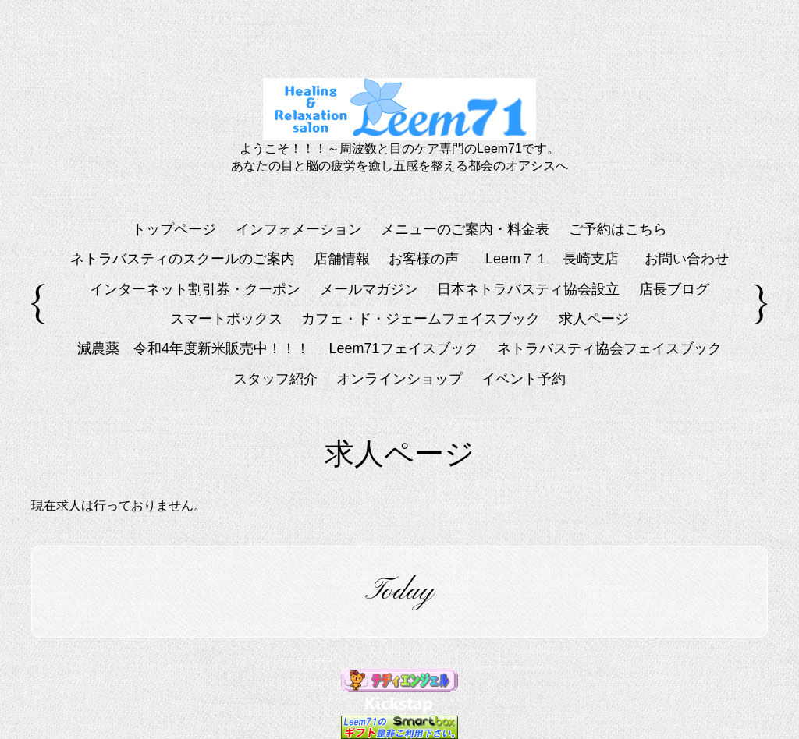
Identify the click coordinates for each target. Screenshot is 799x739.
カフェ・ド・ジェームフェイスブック (420, 319)
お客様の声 (424, 259)
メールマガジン (369, 289)
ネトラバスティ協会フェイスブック (609, 348)
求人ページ (594, 319)
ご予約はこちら (618, 229)
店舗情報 (342, 259)
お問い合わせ (687, 259)
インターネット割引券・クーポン (195, 289)
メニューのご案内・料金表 (465, 229)
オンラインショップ (399, 379)
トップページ (174, 229)
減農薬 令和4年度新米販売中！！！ (193, 348)
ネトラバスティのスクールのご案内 (182, 259)
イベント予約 (523, 379)
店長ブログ (674, 289)
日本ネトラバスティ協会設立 (528, 289)
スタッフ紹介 (275, 379)
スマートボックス (226, 319)
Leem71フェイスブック (403, 348)
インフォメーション (299, 229)
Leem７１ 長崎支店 (559, 259)
